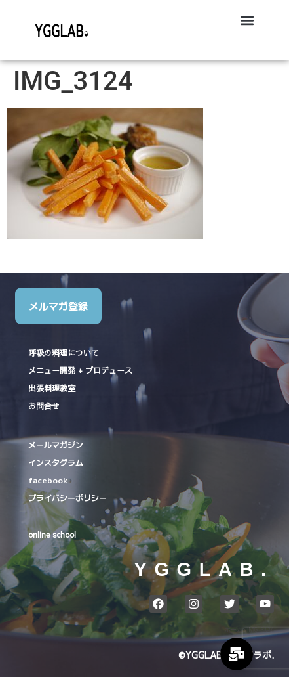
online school (52, 534)
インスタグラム (55, 462)
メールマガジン (55, 444)
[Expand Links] (236, 654)
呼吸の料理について (63, 352)
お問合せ (44, 406)
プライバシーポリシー (67, 497)
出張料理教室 (51, 388)
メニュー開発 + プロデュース (80, 370)
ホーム (233, 629)
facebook (47, 479)
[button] (247, 20)
